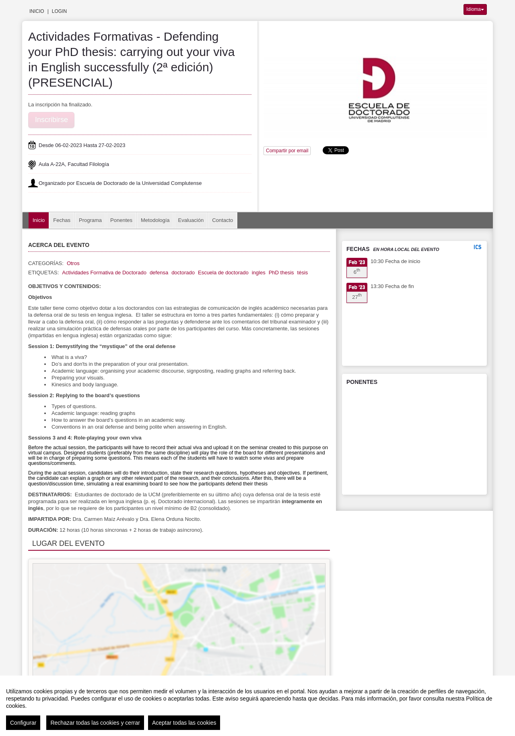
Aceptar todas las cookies (184, 722)
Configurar (23, 722)
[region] (257, 706)
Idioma (475, 9)
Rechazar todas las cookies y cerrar (95, 722)
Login (59, 11)
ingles (259, 273)
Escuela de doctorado (223, 273)
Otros (73, 263)
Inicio (36, 11)
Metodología (155, 220)
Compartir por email (287, 150)
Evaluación (191, 220)
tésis (302, 273)
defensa (159, 273)
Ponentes (121, 220)
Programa (90, 220)
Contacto (222, 220)
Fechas (61, 220)
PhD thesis (281, 273)
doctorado (183, 273)
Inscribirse (51, 120)
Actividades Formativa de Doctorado (104, 273)
